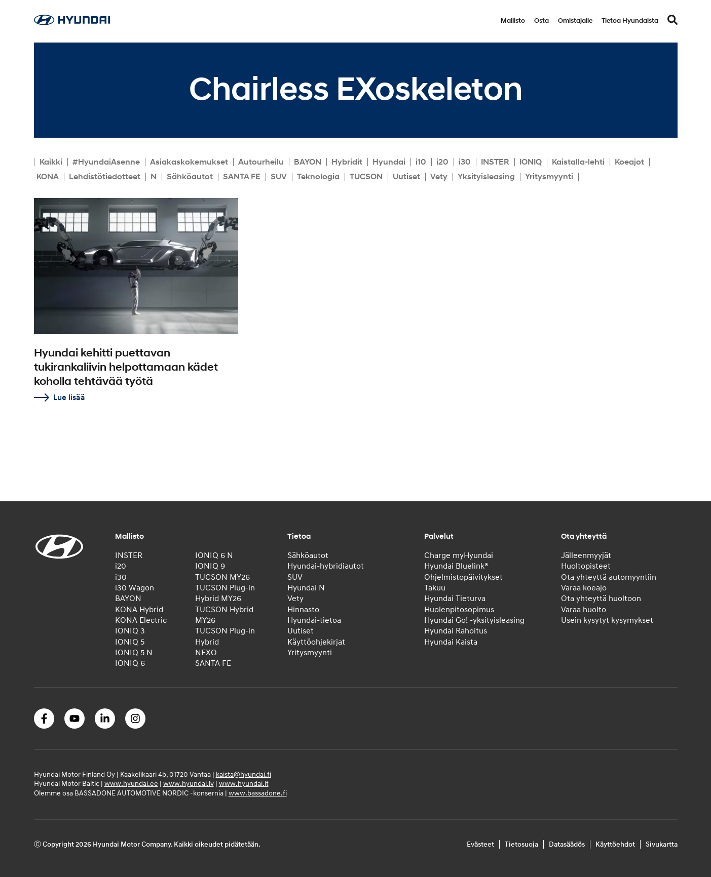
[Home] (72, 22)
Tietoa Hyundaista (630, 21)
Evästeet (480, 844)
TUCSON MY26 (222, 577)
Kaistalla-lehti (578, 162)
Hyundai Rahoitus (455, 631)
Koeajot (629, 162)
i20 (442, 162)
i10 (421, 162)
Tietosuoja (521, 844)
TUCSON (366, 177)
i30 (465, 162)
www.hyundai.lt (244, 783)
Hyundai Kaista (450, 642)
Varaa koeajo (584, 588)
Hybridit (346, 162)
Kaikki (51, 162)
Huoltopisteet (586, 566)
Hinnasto (303, 610)
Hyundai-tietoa (314, 620)
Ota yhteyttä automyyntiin (608, 577)
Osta (541, 21)
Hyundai (388, 162)
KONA (47, 177)
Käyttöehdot (615, 844)
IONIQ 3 (130, 631)
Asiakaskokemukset (189, 162)
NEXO (206, 653)
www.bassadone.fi (258, 793)
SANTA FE (241, 177)
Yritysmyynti (549, 177)
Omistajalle (575, 21)
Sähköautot (190, 177)
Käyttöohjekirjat (316, 642)
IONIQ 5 (129, 642)
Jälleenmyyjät (586, 555)
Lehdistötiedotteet (104, 177)
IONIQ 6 (130, 663)
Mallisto (513, 21)
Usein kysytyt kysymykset (607, 620)
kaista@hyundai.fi (243, 774)
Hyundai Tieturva (454, 598)
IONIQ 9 (210, 566)
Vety (438, 177)
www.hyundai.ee (131, 783)
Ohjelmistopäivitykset (463, 577)
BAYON (307, 162)
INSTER (495, 162)
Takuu (434, 588)
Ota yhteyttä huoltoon (601, 598)
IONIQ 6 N (214, 555)
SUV (279, 177)
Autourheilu (261, 162)
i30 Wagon (134, 588)
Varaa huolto (583, 610)
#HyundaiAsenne (106, 162)
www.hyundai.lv (188, 783)
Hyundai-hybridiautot (325, 566)
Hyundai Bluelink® (456, 566)
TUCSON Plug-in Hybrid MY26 (225, 593)
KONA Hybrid (139, 610)
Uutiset (406, 177)
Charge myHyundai (458, 555)
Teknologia (318, 177)
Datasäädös (567, 844)
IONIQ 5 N (134, 653)
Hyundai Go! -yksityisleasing (474, 620)
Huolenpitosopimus (459, 610)
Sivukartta (662, 844)
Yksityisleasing (486, 177)
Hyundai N (306, 588)
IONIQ (530, 162)
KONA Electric (141, 620)
